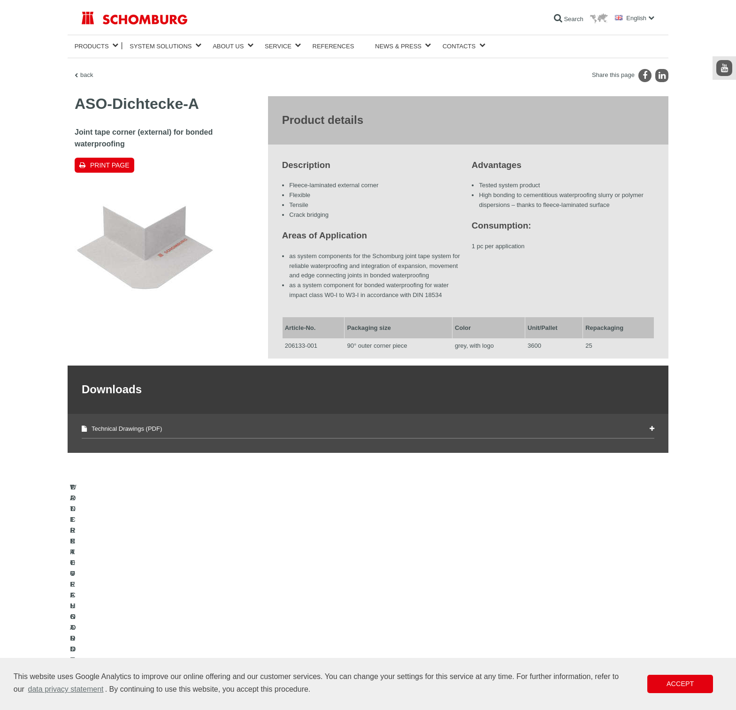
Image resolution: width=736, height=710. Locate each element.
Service (278, 45)
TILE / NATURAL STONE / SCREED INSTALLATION (148, 628)
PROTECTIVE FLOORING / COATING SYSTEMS (144, 642)
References (333, 45)
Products (92, 45)
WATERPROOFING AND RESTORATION (134, 614)
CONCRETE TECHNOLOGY (118, 656)
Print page (110, 163)
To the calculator (297, 614)
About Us (228, 45)
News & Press (398, 45)
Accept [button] (680, 683)
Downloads (291, 628)
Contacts (459, 45)
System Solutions (161, 45)
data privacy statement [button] (66, 689)
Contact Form (294, 642)
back (86, 72)
